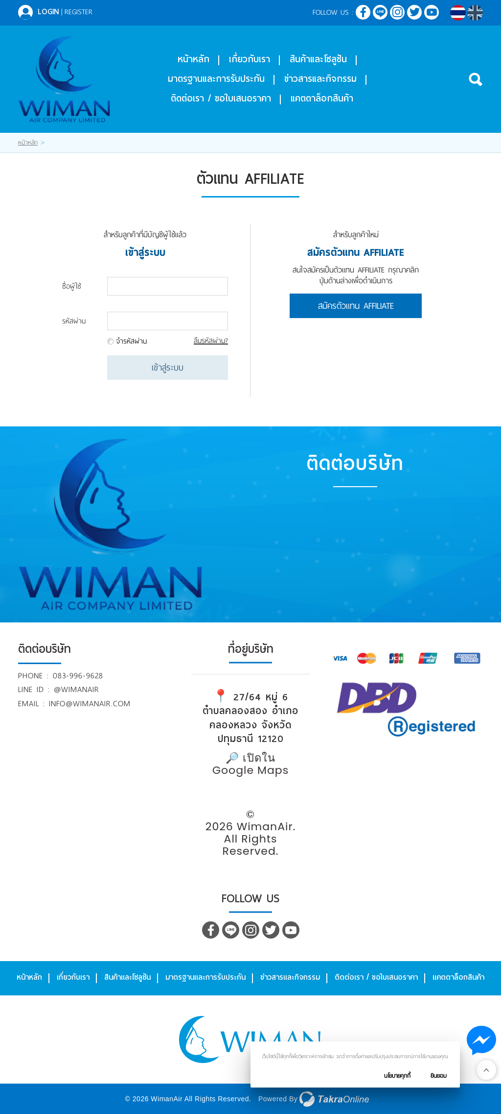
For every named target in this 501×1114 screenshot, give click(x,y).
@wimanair (76, 689)
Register (78, 11)
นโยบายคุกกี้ (397, 1076)
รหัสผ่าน (74, 321)
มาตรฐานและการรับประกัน (216, 78)
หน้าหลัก (193, 59)
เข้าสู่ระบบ (167, 367)
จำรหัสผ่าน (131, 341)
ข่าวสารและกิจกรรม (320, 78)
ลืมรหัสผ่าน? (211, 340)
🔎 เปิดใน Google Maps (250, 764)
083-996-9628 (78, 675)
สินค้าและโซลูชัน (318, 59)
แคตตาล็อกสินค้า (322, 98)
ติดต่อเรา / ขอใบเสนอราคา (221, 98)
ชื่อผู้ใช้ (71, 286)
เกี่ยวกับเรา (249, 59)
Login (48, 11)
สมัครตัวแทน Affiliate (356, 306)
